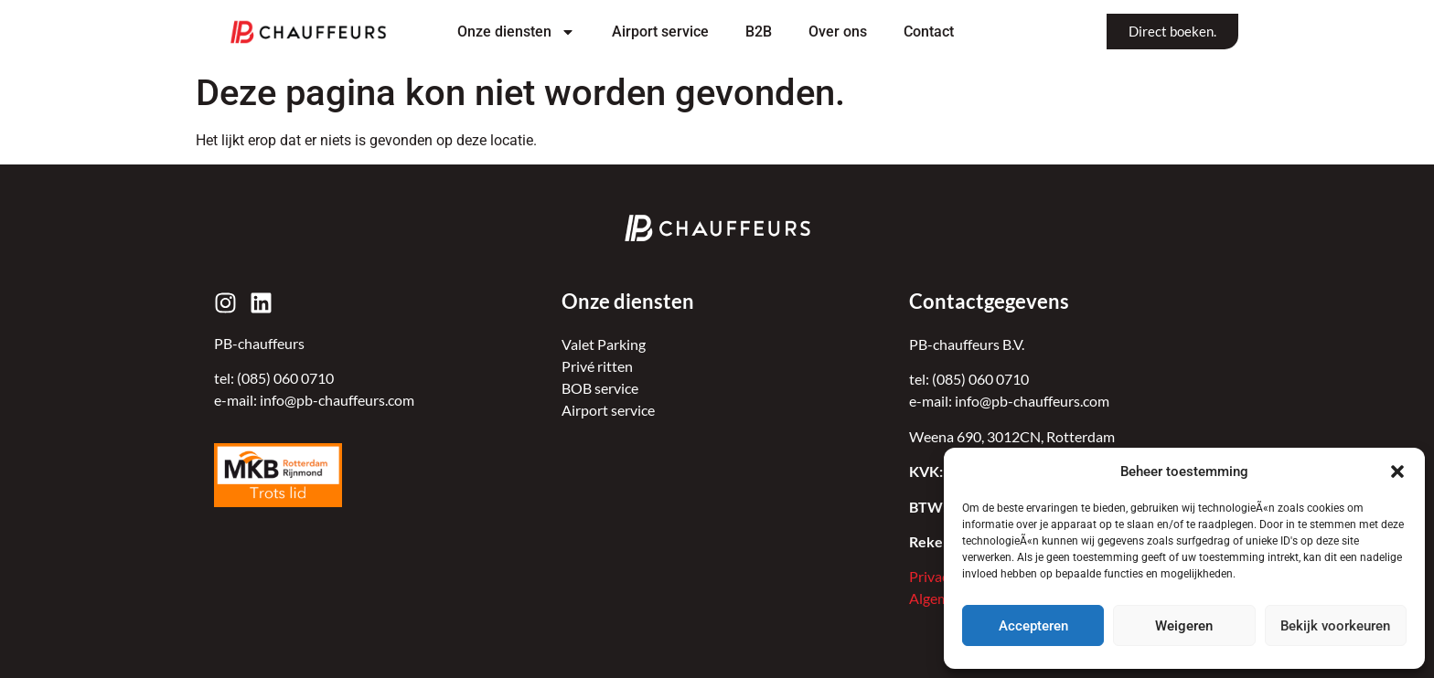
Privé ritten (597, 366)
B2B (758, 31)
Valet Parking (604, 344)
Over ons (837, 31)
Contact (929, 31)
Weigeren (1184, 626)
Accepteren (1033, 626)
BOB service (600, 388)
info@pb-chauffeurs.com (337, 399)
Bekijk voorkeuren (1335, 626)
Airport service (660, 31)
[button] (1397, 471)
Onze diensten (516, 32)
